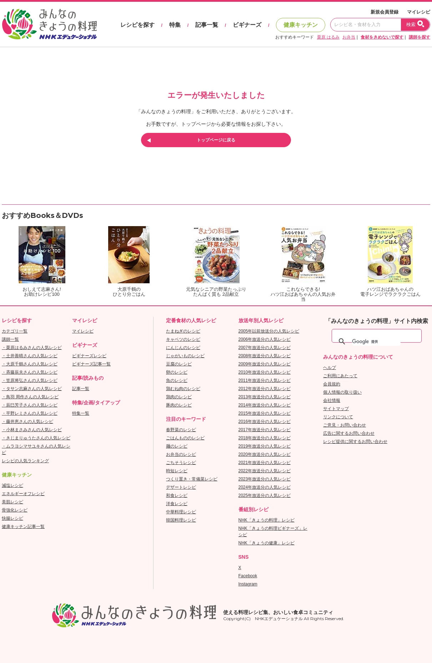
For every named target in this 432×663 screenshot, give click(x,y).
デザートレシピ (181, 487)
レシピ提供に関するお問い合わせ (355, 441)
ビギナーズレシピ (89, 355)
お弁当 (348, 37)
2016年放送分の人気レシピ (264, 421)
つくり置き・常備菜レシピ (191, 479)
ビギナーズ (247, 25)
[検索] (376, 341)
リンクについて (338, 416)
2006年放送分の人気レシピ (264, 339)
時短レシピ (176, 470)
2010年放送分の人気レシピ (264, 372)
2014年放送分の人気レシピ (264, 405)
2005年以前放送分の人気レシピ (269, 331)
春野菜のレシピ (181, 429)
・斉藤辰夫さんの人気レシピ (29, 372)
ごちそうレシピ (181, 462)
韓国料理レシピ (181, 520)
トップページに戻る (216, 140)
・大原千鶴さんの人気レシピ (29, 364)
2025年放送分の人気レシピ (264, 495)
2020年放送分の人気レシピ (264, 454)
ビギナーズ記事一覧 (91, 364)
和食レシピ (176, 495)
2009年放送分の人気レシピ (264, 364)
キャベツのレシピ (183, 339)
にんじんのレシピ (183, 347)
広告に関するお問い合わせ (349, 433)
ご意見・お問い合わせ (344, 425)
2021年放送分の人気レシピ (264, 462)
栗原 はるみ (328, 37)
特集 (175, 25)
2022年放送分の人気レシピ (264, 470)
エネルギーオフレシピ (23, 493)
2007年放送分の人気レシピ (264, 347)
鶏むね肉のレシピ (183, 388)
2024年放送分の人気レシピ (264, 487)
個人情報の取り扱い (342, 392)
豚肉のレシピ (179, 405)
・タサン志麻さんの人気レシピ (32, 388)
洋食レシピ (176, 503)
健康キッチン (300, 25)
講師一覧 (10, 339)
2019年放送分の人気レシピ (264, 446)
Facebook (247, 575)
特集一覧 (80, 413)
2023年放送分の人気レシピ (264, 479)
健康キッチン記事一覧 (23, 526)
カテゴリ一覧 (14, 331)
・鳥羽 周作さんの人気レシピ (30, 396)
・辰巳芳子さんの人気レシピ (29, 405)
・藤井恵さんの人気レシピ (27, 421)
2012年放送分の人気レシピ (264, 388)
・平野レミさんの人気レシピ (29, 413)
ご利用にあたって (340, 375)
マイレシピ (418, 12)
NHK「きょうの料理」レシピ (266, 520)
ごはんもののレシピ (185, 437)
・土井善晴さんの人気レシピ (29, 355)
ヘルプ (329, 367)
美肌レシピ (12, 501)
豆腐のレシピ (179, 364)
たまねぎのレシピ (183, 331)
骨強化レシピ (14, 510)
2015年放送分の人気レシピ (264, 413)
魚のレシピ (176, 380)
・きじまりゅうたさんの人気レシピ (36, 437)
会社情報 (331, 400)
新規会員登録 (384, 12)
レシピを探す (137, 25)
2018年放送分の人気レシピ (264, 437)
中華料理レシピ (181, 511)
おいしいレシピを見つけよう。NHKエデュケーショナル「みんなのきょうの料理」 (50, 24)
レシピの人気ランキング (25, 460)
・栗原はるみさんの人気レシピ (32, 347)
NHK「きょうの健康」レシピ (266, 542)
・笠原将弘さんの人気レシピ (29, 380)
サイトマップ (336, 408)
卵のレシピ (176, 372)
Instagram (247, 584)
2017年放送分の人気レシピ (264, 429)
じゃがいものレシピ (185, 355)
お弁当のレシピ (181, 454)
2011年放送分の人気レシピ (264, 380)
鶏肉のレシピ (179, 396)
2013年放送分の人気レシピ (264, 396)
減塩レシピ (12, 485)
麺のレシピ (176, 446)
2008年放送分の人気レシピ (264, 355)
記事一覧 (206, 25)
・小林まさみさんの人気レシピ (32, 429)
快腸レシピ (12, 518)
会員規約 (331, 384)
